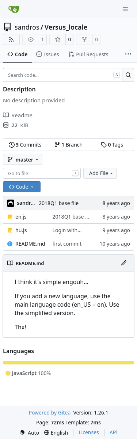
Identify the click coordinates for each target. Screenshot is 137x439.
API (114, 432)
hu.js (21, 230)
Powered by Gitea (49, 412)
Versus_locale (66, 27)
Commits (25, 144)
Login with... (67, 230)
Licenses (89, 432)
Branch (68, 144)
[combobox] (42, 173)
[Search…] (128, 75)
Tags (112, 144)
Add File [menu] (101, 173)
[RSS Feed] (11, 39)
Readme (18, 115)
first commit (67, 243)
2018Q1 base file (59, 203)
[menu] (29, 432)
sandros (27, 27)
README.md (30, 243)
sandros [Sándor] (27, 202)
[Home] (14, 9)
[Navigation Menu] (126, 9)
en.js (21, 216)
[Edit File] (124, 263)
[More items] (128, 54)
